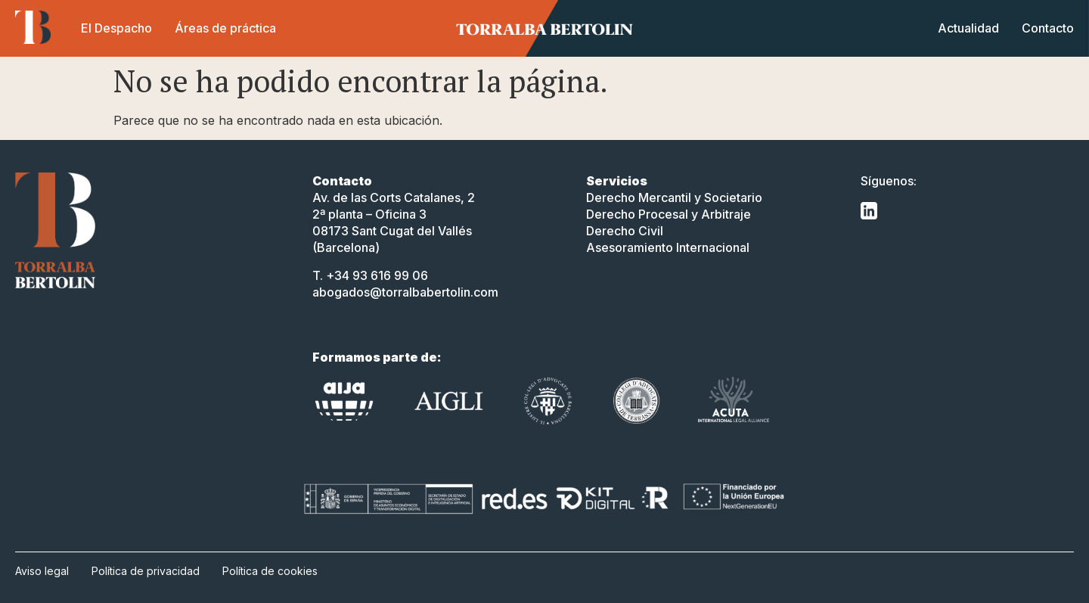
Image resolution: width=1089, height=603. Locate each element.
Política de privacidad (146, 570)
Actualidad (968, 28)
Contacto (1048, 28)
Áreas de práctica (225, 28)
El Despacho (116, 28)
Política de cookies (270, 570)
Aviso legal (42, 570)
